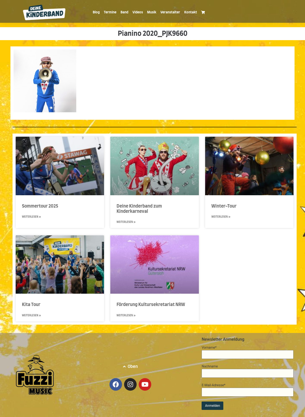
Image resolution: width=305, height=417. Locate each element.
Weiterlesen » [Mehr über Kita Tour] (31, 315)
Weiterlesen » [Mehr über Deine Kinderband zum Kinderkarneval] (126, 222)
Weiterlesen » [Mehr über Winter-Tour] (220, 217)
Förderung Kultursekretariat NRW (151, 304)
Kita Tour (31, 304)
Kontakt (190, 12)
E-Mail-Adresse (213, 385)
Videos (137, 12)
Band (124, 12)
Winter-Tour (223, 206)
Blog (96, 12)
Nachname (210, 366)
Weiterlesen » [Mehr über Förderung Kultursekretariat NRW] (126, 315)
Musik (151, 12)
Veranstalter (170, 12)
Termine (110, 12)
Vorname (209, 347)
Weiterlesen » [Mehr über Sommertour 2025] (31, 217)
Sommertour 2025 (40, 206)
